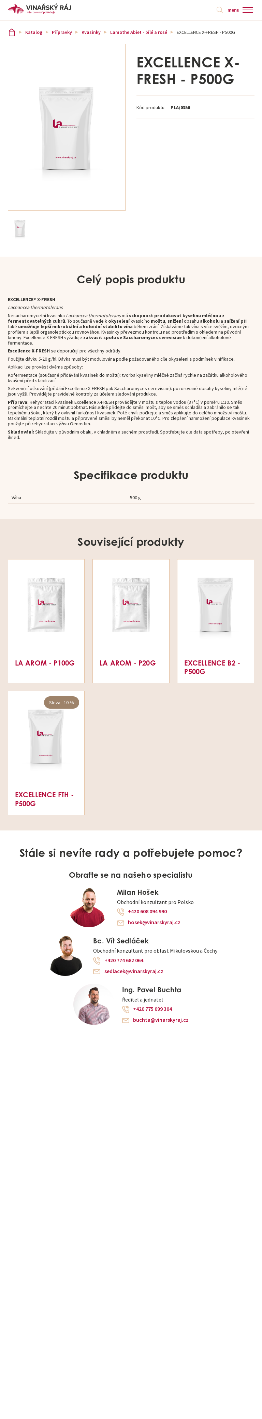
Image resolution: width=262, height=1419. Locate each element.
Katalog (33, 32)
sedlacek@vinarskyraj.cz (133, 971)
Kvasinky (91, 32)
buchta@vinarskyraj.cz (161, 1020)
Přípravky (62, 32)
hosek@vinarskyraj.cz (154, 922)
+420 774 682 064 (123, 960)
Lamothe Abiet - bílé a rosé (138, 32)
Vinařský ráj (11, 32)
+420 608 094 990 (147, 911)
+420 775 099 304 (152, 1009)
